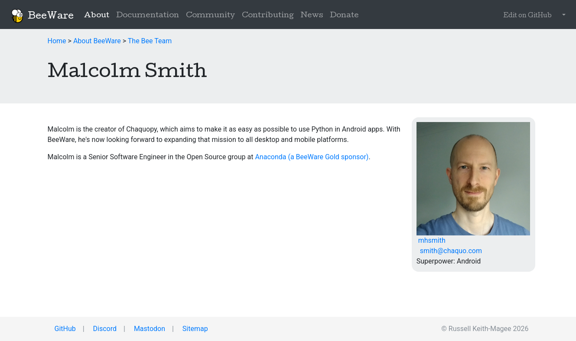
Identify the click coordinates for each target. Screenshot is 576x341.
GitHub (64, 329)
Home (57, 41)
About (98, 15)
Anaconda (270, 157)
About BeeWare (97, 41)
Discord (104, 329)
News (312, 15)
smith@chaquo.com (449, 251)
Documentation (147, 15)
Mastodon (148, 329)
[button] (562, 16)
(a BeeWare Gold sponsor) (328, 157)
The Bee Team (150, 41)
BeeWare (42, 16)
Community (210, 15)
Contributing (268, 15)
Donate (344, 15)
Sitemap (194, 329)
